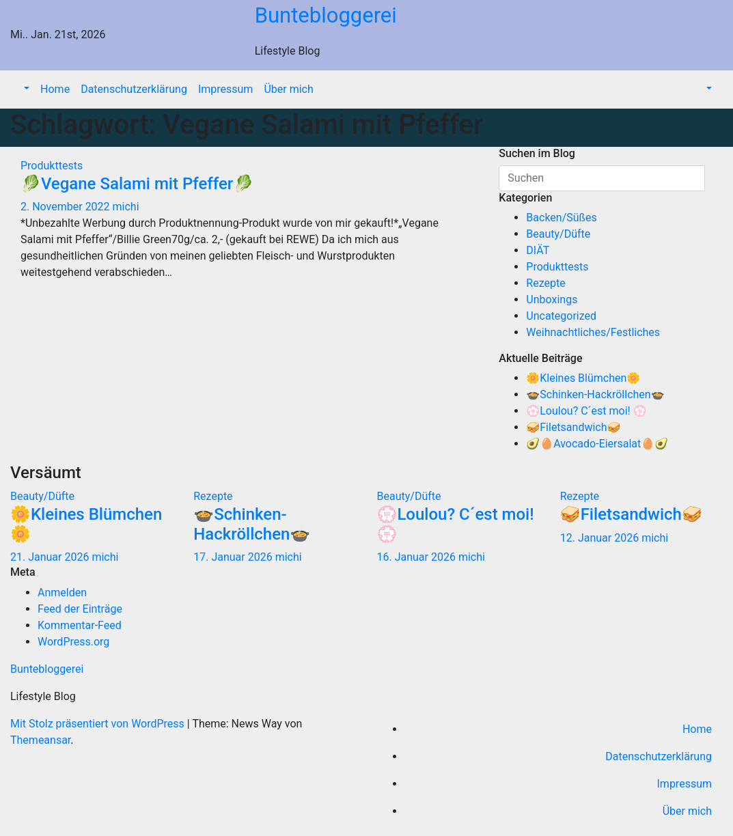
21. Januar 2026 (51, 557)
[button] (25, 89)
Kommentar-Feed (80, 625)
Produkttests (51, 165)
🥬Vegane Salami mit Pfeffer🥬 (136, 183)
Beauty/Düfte (558, 233)
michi (126, 206)
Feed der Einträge (80, 608)
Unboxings (551, 299)
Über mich (288, 89)
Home (55, 89)
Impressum (225, 89)
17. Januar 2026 (234, 557)
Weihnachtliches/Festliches (593, 332)
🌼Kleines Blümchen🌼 (583, 378)
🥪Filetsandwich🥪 (573, 427)
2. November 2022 (66, 206)
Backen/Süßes (561, 217)
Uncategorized (561, 315)
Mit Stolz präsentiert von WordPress (98, 723)
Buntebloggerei (326, 15)
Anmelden (62, 592)
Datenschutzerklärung (134, 89)
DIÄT (537, 250)
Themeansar (40, 740)
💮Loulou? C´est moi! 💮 (586, 410)
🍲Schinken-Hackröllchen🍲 (595, 394)
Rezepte (545, 283)
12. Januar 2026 (600, 537)
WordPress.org (73, 641)
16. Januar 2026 (417, 557)
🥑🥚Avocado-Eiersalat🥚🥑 (597, 443)
